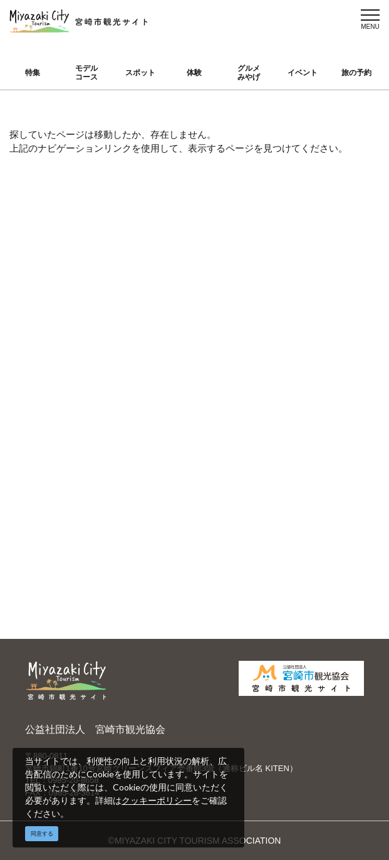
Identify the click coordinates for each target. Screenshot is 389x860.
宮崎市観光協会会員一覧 (151, 390)
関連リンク (145, 509)
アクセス (50, 446)
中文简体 (230, 355)
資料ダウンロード (153, 483)
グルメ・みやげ (63, 391)
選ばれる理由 (329, 337)
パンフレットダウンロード (151, 452)
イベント (303, 72)
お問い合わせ (149, 527)
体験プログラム (334, 391)
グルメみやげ (248, 72)
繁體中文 (230, 373)
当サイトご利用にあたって (151, 421)
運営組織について (153, 358)
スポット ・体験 (64, 373)
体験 (194, 72)
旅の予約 (356, 72)
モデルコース (86, 72)
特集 (32, 72)
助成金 (316, 410)
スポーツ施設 (329, 373)
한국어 (226, 391)
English (227, 337)
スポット (140, 72)
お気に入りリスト (63, 470)
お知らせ (50, 495)
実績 (312, 355)
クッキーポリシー (157, 800)
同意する (42, 834)
